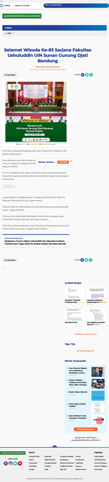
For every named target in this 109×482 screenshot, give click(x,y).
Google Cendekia (66, 456)
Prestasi (47, 466)
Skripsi (31, 469)
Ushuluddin (98, 456)
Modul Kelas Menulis (78, 392)
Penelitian (33, 466)
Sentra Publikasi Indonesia (101, 466)
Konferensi (80, 460)
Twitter (16, 464)
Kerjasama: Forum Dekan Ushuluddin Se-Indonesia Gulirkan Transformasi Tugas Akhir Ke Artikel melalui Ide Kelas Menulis (35, 242)
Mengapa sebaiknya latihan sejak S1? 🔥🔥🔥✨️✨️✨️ (96, 302)
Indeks (8, 28)
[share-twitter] (87, 75)
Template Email (71, 322)
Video (10, 33)
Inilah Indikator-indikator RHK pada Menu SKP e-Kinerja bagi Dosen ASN (77, 382)
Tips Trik (70, 344)
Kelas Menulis (49, 460)
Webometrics (81, 469)
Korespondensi (50, 463)
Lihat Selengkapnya (85, 429)
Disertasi (47, 456)
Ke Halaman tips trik (86, 351)
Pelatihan (79, 463)
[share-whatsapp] (91, 75)
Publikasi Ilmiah (66, 466)
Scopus (78, 466)
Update (63, 162)
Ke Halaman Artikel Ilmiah (86, 334)
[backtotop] (54, 447)
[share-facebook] (83, 75)
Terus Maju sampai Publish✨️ (77, 405)
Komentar (9, 75)
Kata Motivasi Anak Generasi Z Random (77, 417)
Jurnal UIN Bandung (101, 463)
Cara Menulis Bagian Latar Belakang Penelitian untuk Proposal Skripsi (78, 370)
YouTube (22, 464)
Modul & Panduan (67, 463)
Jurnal (78, 456)
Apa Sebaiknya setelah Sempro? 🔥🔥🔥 (96, 323)
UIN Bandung (99, 460)
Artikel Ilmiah (73, 283)
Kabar (31, 460)
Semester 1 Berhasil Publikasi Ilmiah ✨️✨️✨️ (74, 301)
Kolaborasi (64, 460)
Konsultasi (33, 463)
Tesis (46, 469)
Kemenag (98, 469)
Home (7, 5)
